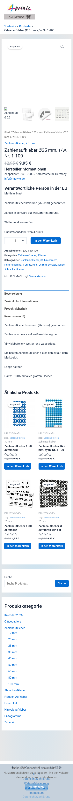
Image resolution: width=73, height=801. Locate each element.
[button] (62, 46)
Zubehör (9, 722)
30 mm (12, 652)
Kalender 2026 (13, 615)
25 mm (37, 132)
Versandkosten (37, 276)
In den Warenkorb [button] (17, 466)
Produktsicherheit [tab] (15, 308)
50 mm (12, 665)
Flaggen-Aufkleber (15, 697)
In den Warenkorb (45, 240)
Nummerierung (12, 264)
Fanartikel (10, 703)
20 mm (12, 639)
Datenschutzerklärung (36, 796)
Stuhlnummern (48, 260)
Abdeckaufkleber (15, 690)
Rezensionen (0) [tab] (14, 316)
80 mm (12, 677)
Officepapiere (12, 621)
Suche (8, 577)
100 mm (13, 684)
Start (7, 132)
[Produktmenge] (15, 240)
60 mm (12, 671)
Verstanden (36, 787)
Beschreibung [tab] (13, 293)
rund (35, 264)
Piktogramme (12, 716)
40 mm (12, 658)
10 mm (12, 633)
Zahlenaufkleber (21, 132)
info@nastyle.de (14, 178)
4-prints (27, 264)
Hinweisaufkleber (15, 709)
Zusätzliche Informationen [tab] (21, 301)
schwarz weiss (56, 264)
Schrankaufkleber (14, 269)
